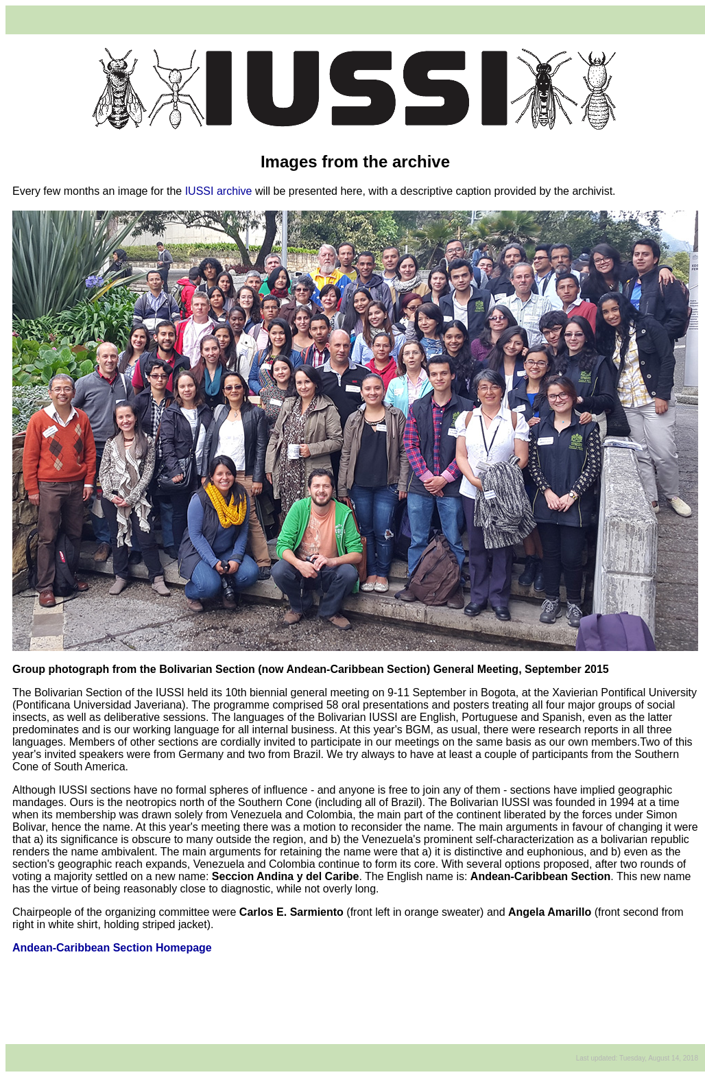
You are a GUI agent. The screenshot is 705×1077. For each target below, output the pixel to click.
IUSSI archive (218, 191)
